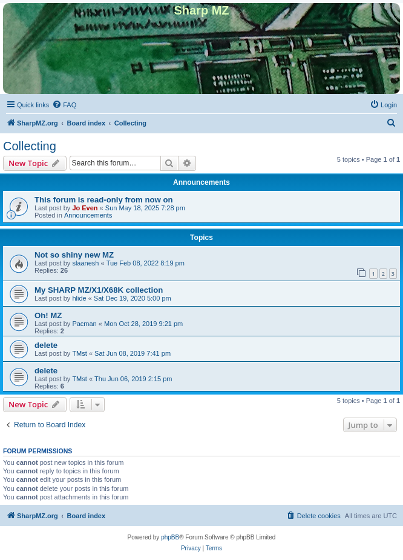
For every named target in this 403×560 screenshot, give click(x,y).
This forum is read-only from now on (103, 199)
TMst (79, 353)
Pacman (84, 323)
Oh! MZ (48, 315)
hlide (79, 298)
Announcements (88, 215)
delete (45, 345)
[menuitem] (64, 105)
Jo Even (84, 208)
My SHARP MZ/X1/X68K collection (98, 290)
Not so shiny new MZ (74, 254)
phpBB (170, 537)
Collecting (29, 146)
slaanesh (85, 263)
